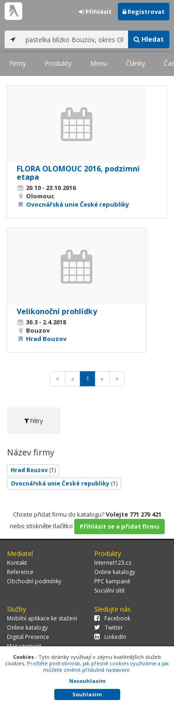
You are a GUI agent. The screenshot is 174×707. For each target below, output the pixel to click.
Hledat (149, 39)
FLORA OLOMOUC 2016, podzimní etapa (78, 173)
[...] (74, 39)
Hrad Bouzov (46, 339)
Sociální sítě (109, 590)
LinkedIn (110, 637)
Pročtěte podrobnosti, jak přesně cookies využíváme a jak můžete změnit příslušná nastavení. (98, 666)
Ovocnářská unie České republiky (77, 204)
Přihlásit (95, 11)
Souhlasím (87, 694)
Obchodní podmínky (34, 581)
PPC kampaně (112, 581)
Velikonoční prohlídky (57, 311)
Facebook (112, 618)
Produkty (58, 63)
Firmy (17, 63)
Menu (98, 63)
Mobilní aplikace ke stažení (42, 618)
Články (135, 63)
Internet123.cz (112, 563)
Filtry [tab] (33, 421)
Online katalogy (114, 572)
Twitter (108, 627)
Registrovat (143, 11)
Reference (20, 572)
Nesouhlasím (87, 680)
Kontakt (17, 563)
